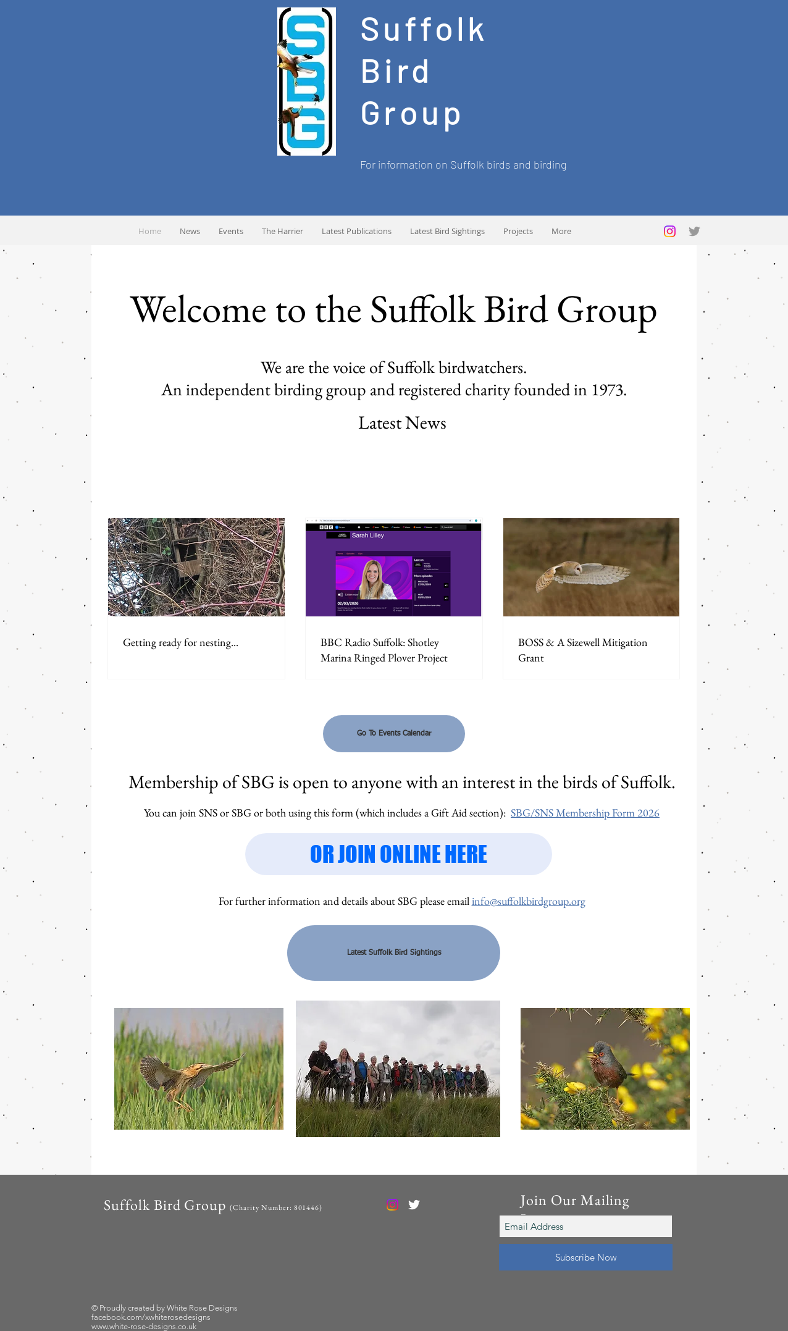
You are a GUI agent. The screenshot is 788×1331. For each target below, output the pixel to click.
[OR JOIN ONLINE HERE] (398, 854)
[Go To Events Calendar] (394, 733)
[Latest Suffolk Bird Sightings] (393, 953)
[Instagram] (669, 231)
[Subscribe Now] (586, 1257)
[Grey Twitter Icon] (694, 231)
